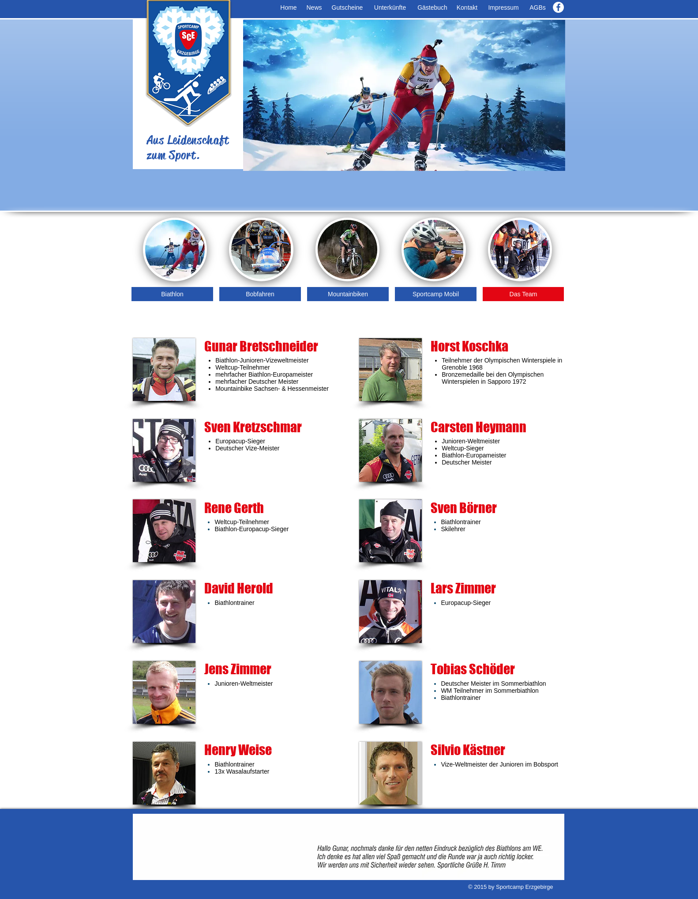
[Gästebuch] (432, 8)
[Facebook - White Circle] (558, 7)
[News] (314, 8)
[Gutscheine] (347, 8)
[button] (404, 95)
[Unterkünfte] (390, 8)
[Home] (289, 8)
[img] (433, 249)
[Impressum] (503, 8)
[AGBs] (538, 8)
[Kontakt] (467, 8)
